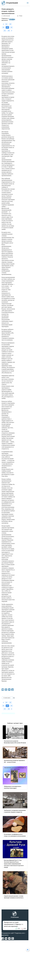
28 (11, 27)
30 (8, 30)
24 (6, 24)
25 (10, 24)
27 (7, 27)
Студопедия (9, 3)
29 (4, 30)
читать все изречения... (11, 926)
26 (3, 27)
